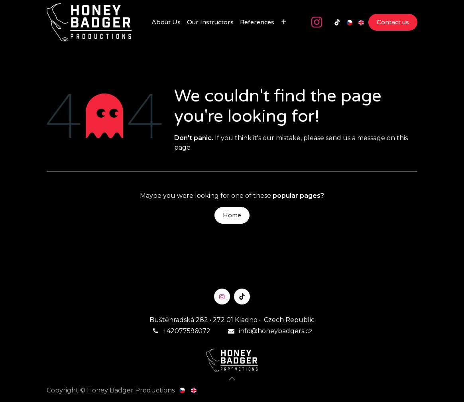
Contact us (393, 22)
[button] (232, 378)
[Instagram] (316, 22)
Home (232, 215)
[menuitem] (166, 22)
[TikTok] (337, 22)
